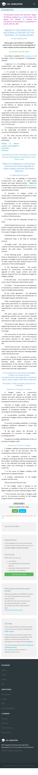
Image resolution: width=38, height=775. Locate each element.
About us (5, 718)
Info (3, 684)
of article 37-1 (29, 56)
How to (4, 679)
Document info (8, 10)
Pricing (4, 699)
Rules (14, 64)
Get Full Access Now (19, 574)
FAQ (3, 703)
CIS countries (6, 694)
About (4, 675)
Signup (22, 511)
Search (4, 670)
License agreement (8, 708)
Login (15, 511)
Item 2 (21, 17)
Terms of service (7, 728)
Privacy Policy (6, 732)
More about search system (13, 610)
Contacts (5, 723)
